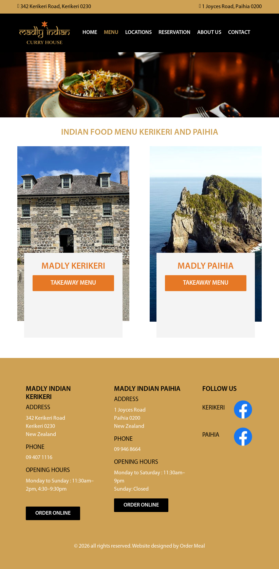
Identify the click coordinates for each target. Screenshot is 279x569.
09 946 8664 (127, 449)
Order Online (53, 513)
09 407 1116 (39, 457)
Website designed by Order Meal (168, 546)
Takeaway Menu (73, 283)
